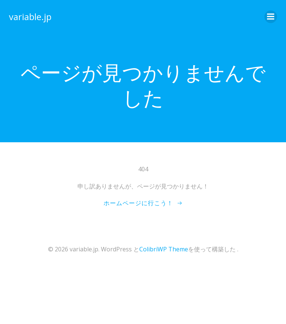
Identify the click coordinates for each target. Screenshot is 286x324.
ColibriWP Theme (163, 249)
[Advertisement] (63, 295)
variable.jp (30, 16)
